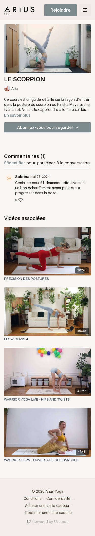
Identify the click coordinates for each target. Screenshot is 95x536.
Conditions (32, 498)
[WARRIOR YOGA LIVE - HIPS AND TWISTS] (47, 399)
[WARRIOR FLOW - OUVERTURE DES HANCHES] (47, 460)
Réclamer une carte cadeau (48, 512)
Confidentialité (58, 498)
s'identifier (14, 162)
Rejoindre (60, 10)
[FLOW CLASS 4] (47, 339)
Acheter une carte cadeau (47, 505)
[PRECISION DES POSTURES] (47, 278)
